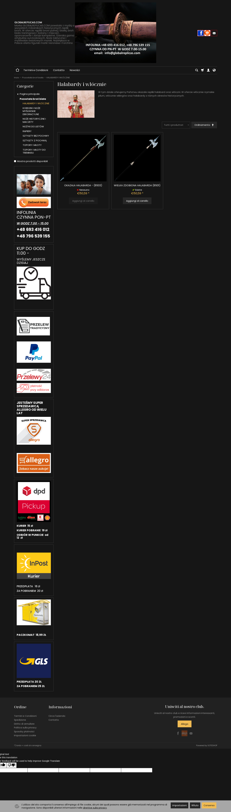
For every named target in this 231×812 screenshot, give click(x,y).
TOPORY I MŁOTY (32, 145)
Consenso (209, 805)
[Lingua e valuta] (214, 70)
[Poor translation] (11, 764)
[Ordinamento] (204, 125)
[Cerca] (197, 70)
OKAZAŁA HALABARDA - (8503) (83, 185)
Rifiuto (195, 805)
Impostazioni (179, 805)
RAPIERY (27, 131)
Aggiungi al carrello (137, 201)
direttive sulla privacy (95, 807)
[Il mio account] (208, 70)
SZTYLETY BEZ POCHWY (36, 135)
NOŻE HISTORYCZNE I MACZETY (34, 120)
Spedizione (20, 719)
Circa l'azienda (56, 715)
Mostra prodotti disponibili (31, 161)
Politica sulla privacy (25, 727)
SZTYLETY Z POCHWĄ (35, 140)
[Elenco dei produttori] (176, 125)
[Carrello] (202, 70)
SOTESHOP (212, 744)
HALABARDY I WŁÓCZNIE (36, 103)
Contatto (59, 70)
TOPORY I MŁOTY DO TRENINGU (34, 151)
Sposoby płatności (24, 730)
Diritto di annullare (24, 723)
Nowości (75, 70)
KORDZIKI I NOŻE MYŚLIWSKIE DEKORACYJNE (31, 111)
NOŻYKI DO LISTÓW (33, 126)
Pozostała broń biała (33, 99)
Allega (184, 724)
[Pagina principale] (115, 32)
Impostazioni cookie (25, 734)
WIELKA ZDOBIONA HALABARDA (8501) (137, 185)
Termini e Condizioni (35, 70)
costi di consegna (32, 744)
